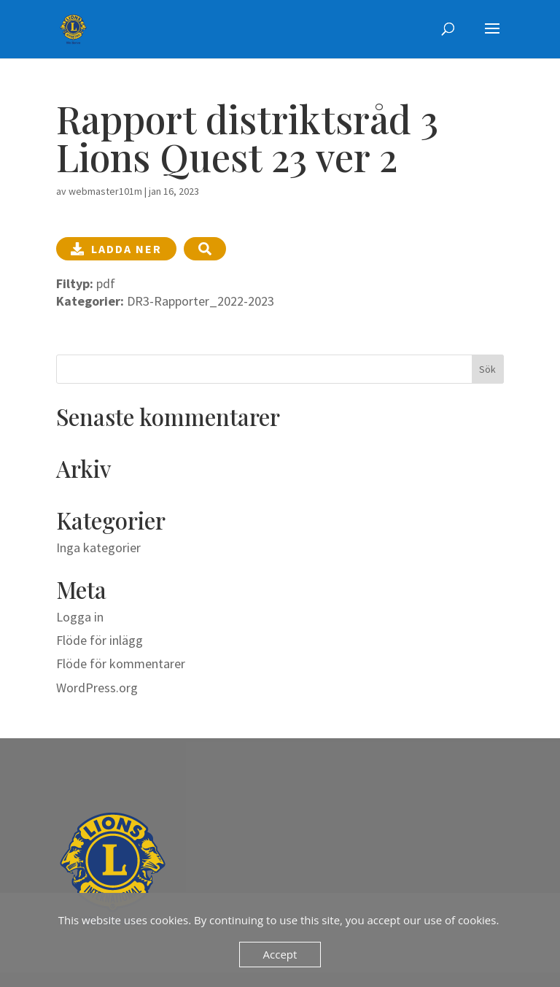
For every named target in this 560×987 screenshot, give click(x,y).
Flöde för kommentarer (120, 663)
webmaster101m (105, 191)
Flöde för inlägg (99, 640)
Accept (280, 954)
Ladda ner (116, 248)
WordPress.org (97, 687)
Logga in (80, 616)
